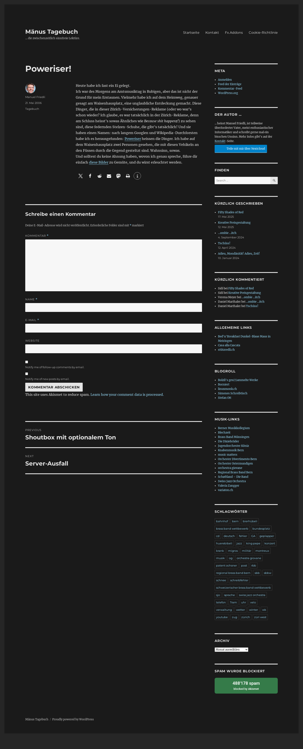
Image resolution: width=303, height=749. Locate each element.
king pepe (253, 543)
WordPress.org (228, 93)
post (244, 565)
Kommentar (37, 236)
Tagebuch (32, 108)
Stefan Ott (224, 398)
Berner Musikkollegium (234, 428)
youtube (222, 617)
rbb (253, 565)
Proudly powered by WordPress (73, 719)
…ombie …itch (227, 233)
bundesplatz (261, 528)
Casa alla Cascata (229, 345)
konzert (269, 543)
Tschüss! (224, 243)
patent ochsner (226, 565)
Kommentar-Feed (230, 88)
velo (253, 602)
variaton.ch (225, 490)
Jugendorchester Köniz (233, 446)
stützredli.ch (226, 350)
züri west (260, 617)
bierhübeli (250, 521)
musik (220, 558)
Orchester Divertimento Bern (237, 459)
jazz (239, 543)
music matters (227, 454)
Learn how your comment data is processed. (127, 394)
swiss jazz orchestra (252, 595)
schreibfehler (239, 580)
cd (217, 536)
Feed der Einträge (229, 84)
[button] (80, 176)
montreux (262, 550)
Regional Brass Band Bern (235, 472)
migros (233, 550)
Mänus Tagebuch (51, 31)
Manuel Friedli (35, 97)
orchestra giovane (230, 468)
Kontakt (212, 33)
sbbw (267, 573)
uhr (243, 602)
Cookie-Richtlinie (263, 33)
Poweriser (133, 139)
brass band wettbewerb (232, 528)
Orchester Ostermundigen (235, 463)
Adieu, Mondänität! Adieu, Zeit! (239, 253)
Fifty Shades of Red (230, 212)
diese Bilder (98, 162)
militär (246, 550)
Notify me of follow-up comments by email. (54, 367)
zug (234, 617)
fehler (243, 536)
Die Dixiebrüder (228, 441)
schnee (221, 580)
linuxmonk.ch (227, 389)
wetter (240, 609)
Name (31, 299)
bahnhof (222, 521)
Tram (233, 602)
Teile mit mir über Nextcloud (240, 148)
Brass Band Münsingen (233, 437)
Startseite (191, 33)
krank (220, 550)
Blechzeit (224, 432)
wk (264, 609)
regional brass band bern (233, 573)
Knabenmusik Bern (231, 450)
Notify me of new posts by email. (47, 379)
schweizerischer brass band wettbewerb (243, 587)
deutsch (229, 536)
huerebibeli (224, 543)
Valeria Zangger (228, 485)
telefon (221, 602)
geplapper (266, 536)
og (231, 558)
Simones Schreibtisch (232, 393)
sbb (257, 573)
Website (32, 340)
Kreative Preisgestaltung (234, 222)
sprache (229, 595)
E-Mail (32, 320)
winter (253, 609)
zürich (245, 617)
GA (253, 536)
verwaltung (224, 609)
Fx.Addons (234, 33)
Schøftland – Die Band (233, 477)
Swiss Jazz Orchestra (232, 481)
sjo (218, 595)
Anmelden (225, 80)
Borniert (223, 384)
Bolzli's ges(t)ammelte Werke (238, 380)
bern (235, 521)
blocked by (246, 685)
